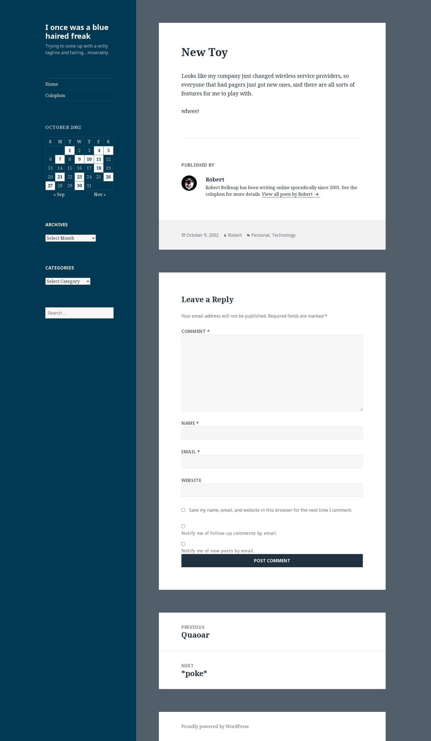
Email (190, 452)
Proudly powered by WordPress (215, 726)
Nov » (100, 194)
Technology (283, 235)
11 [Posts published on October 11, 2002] (98, 159)
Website (191, 480)
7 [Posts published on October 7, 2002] (60, 159)
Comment (195, 331)
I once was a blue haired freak (77, 31)
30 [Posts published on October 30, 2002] (79, 186)
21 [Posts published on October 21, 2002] (59, 177)
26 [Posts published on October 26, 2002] (108, 177)
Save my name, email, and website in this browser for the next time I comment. (270, 510)
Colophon (55, 95)
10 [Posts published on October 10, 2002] (89, 159)
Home (51, 84)
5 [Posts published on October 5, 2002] (108, 150)
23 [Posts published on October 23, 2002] (79, 177)
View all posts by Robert (288, 194)
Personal (260, 235)
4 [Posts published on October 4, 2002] (99, 150)
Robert (235, 235)
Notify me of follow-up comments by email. (229, 533)
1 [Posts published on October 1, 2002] (69, 150)
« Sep (59, 194)
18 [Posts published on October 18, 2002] (98, 168)
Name (190, 423)
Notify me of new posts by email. (217, 551)
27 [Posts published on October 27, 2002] (50, 186)
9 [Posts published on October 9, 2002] (79, 159)
